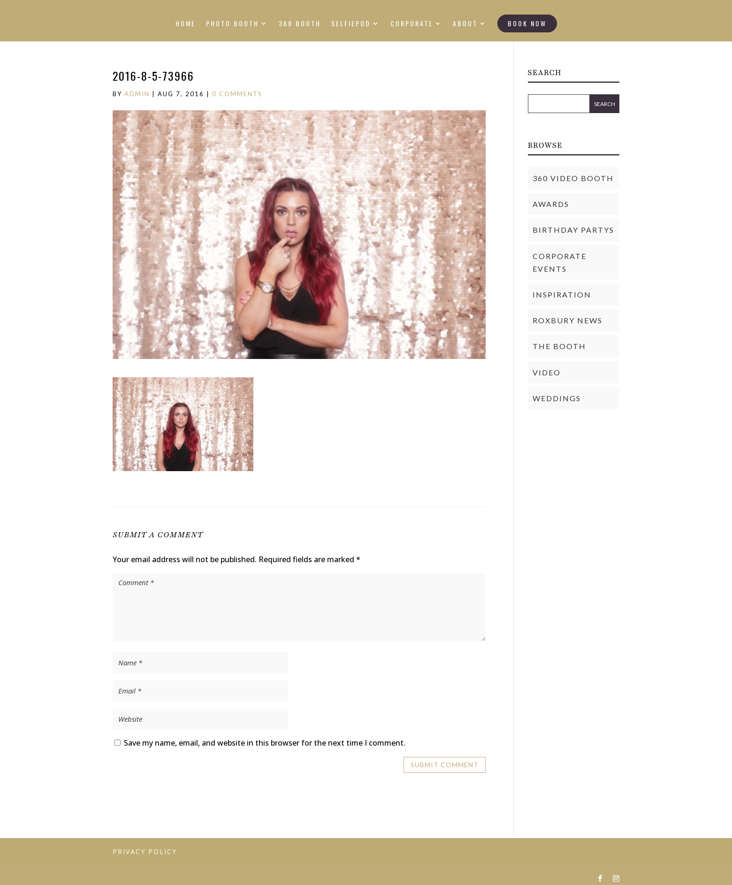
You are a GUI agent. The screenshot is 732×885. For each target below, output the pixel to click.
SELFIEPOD (351, 24)
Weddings (557, 398)
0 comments (237, 94)
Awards (551, 203)
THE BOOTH (559, 346)
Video (547, 372)
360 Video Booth (573, 178)
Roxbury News (567, 320)
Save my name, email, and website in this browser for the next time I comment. (264, 743)
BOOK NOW (527, 23)
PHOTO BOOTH (232, 24)
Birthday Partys (573, 229)
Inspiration (562, 294)
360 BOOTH (300, 24)
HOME (185, 24)
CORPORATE (411, 24)
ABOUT (465, 24)
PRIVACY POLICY (145, 851)
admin (137, 94)
